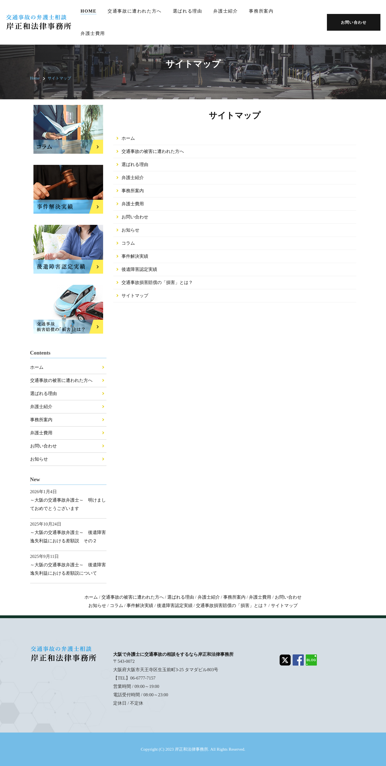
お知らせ (130, 230)
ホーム (128, 138)
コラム (128, 243)
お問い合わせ (135, 217)
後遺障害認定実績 (139, 269)
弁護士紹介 (225, 11)
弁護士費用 (93, 33)
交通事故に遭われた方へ (135, 11)
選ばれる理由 (187, 11)
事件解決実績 (135, 256)
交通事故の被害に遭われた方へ (153, 151)
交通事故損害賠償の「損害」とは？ (157, 282)
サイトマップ (59, 78)
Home (88, 11)
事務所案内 (261, 11)
